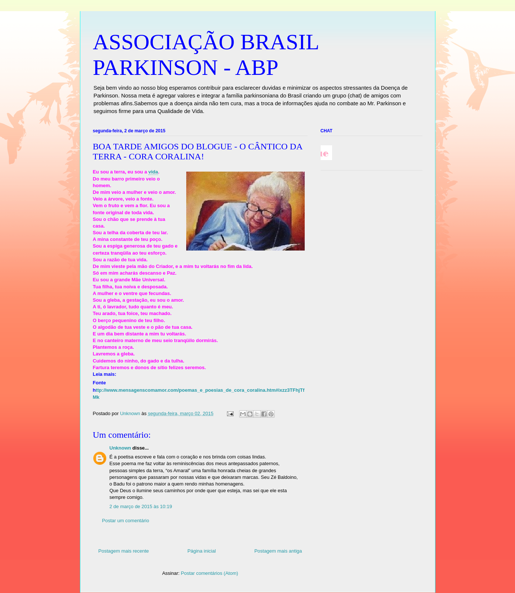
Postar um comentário (125, 520)
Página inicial (201, 551)
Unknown (120, 448)
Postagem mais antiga (278, 551)
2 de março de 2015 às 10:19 (141, 506)
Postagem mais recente (123, 551)
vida (153, 172)
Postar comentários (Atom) (209, 573)
